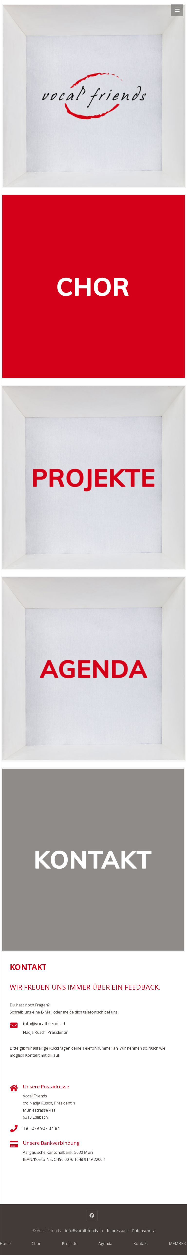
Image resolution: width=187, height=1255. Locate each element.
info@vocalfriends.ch (44, 1023)
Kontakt (140, 1243)
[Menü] (177, 10)
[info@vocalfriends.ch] (16, 1025)
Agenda (105, 1243)
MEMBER (177, 1243)
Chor (36, 1243)
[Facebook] (92, 1215)
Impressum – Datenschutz (131, 1230)
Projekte (69, 1243)
